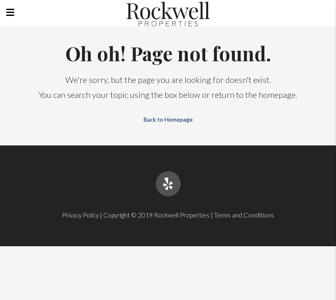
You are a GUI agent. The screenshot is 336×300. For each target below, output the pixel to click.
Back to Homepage (168, 119)
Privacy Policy (80, 215)
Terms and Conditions (244, 215)
